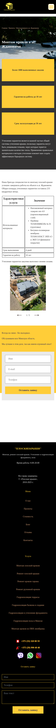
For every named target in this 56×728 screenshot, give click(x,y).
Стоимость (28, 516)
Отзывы (28, 532)
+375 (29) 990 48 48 (30, 647)
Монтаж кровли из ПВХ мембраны (28, 628)
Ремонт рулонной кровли (28, 589)
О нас (28, 500)
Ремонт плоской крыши (28, 573)
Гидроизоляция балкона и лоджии (28, 605)
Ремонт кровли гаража (28, 581)
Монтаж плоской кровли (28, 565)
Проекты (28, 508)
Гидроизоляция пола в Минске (28, 621)
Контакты (28, 540)
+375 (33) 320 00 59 (30, 641)
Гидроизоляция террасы (28, 597)
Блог (28, 524)
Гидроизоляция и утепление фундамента (28, 613)
